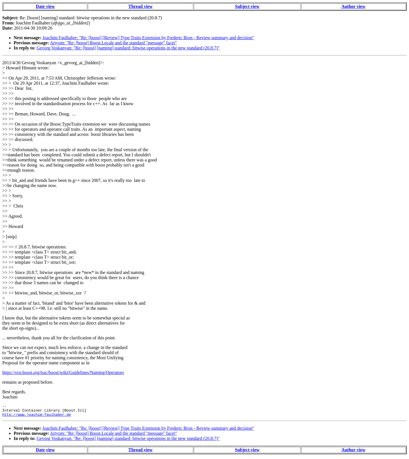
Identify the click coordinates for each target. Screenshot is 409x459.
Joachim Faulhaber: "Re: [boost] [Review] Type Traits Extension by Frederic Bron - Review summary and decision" (148, 37)
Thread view (140, 6)
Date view (45, 6)
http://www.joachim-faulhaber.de (36, 416)
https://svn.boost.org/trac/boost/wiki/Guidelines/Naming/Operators (63, 372)
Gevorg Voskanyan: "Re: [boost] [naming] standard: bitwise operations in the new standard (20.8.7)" (128, 47)
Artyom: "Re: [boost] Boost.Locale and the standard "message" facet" (113, 42)
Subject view (247, 6)
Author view (353, 6)
